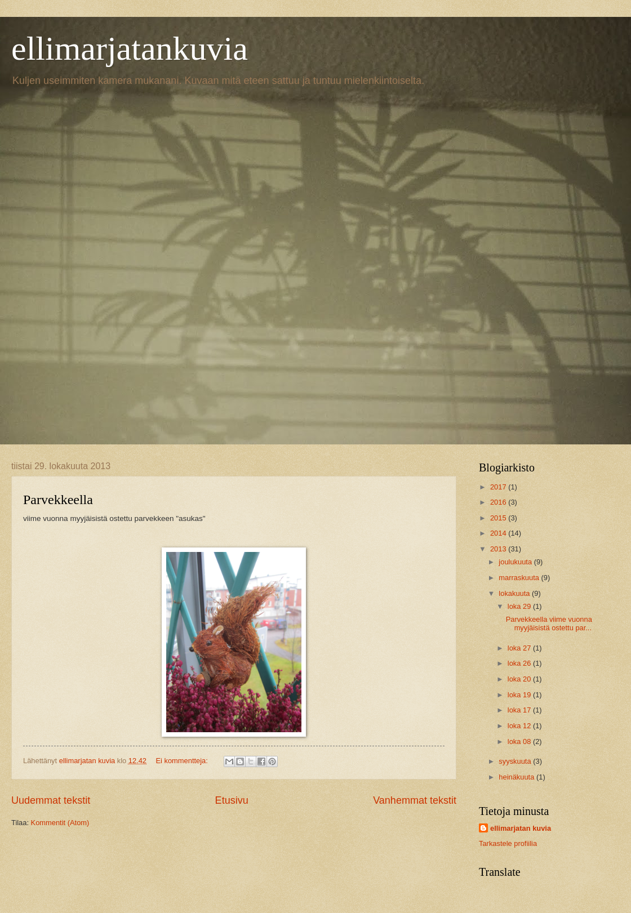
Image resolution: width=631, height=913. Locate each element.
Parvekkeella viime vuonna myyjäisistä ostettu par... (549, 623)
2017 (499, 487)
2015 (499, 518)
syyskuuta (516, 761)
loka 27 (520, 648)
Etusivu (231, 800)
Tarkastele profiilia (508, 843)
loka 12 (520, 726)
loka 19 (520, 695)
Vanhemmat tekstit (414, 800)
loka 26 (520, 663)
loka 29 (520, 606)
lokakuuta (515, 593)
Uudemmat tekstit (50, 800)
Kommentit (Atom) (60, 822)
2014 (499, 533)
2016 (499, 502)
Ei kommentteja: (183, 760)
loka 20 (520, 679)
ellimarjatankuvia (129, 48)
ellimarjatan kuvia (520, 828)
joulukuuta (516, 562)
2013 (499, 549)
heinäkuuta (517, 777)
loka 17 (520, 710)
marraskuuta (520, 577)
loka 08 (520, 741)
